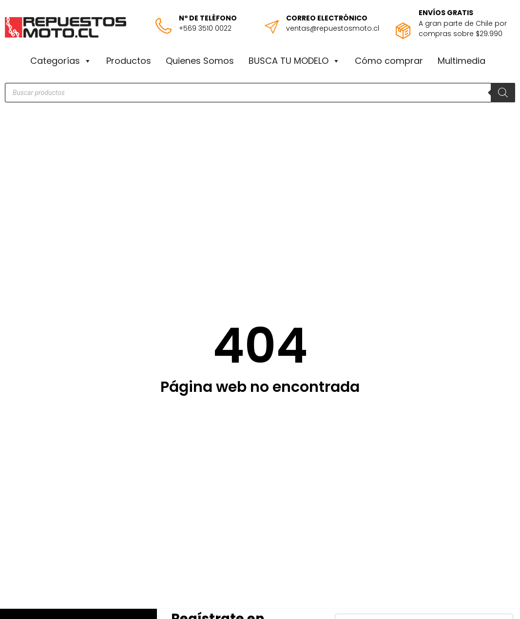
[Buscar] (503, 92)
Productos (128, 61)
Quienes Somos (200, 61)
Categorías (61, 61)
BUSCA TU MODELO (294, 61)
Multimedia (461, 61)
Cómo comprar (389, 61)
